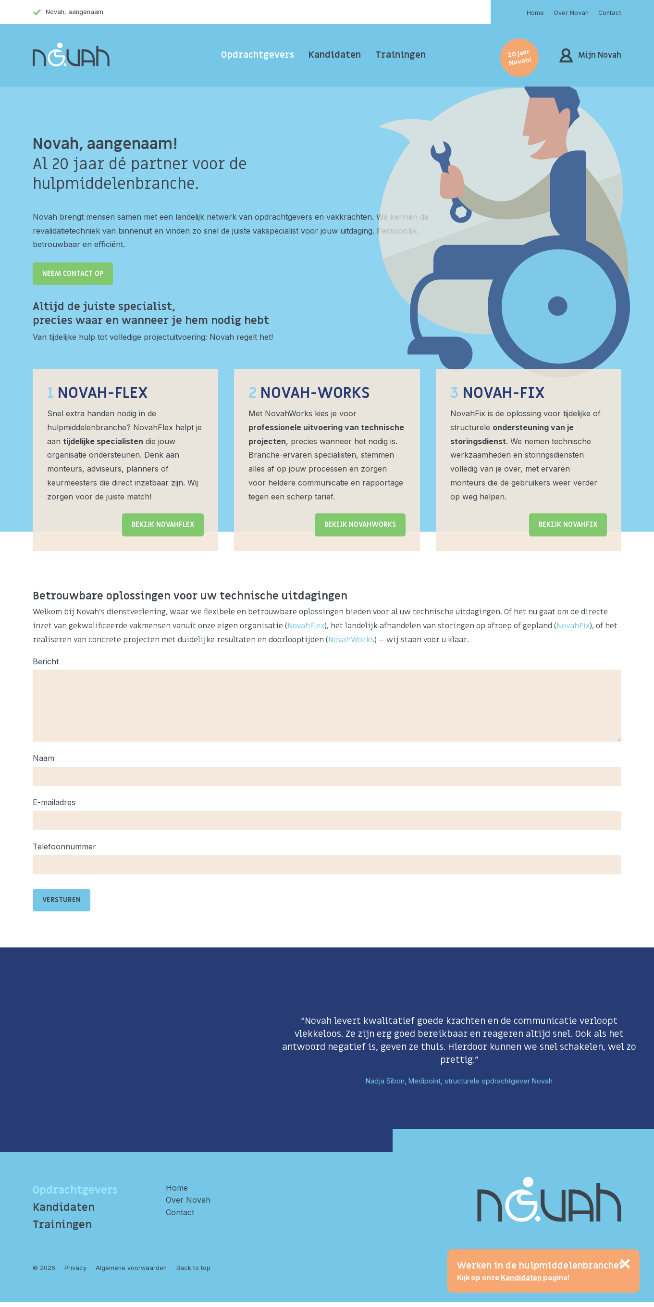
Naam (43, 758)
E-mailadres (54, 802)
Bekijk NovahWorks (360, 524)
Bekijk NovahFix (568, 524)
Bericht (46, 661)
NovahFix (573, 626)
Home (535, 12)
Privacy (75, 1267)
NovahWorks (351, 640)
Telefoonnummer (64, 846)
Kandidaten (334, 55)
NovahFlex (305, 626)
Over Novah (571, 12)
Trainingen (400, 55)
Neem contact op (72, 273)
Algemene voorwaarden (131, 1267)
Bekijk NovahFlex (163, 524)
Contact (609, 12)
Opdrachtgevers (257, 55)
